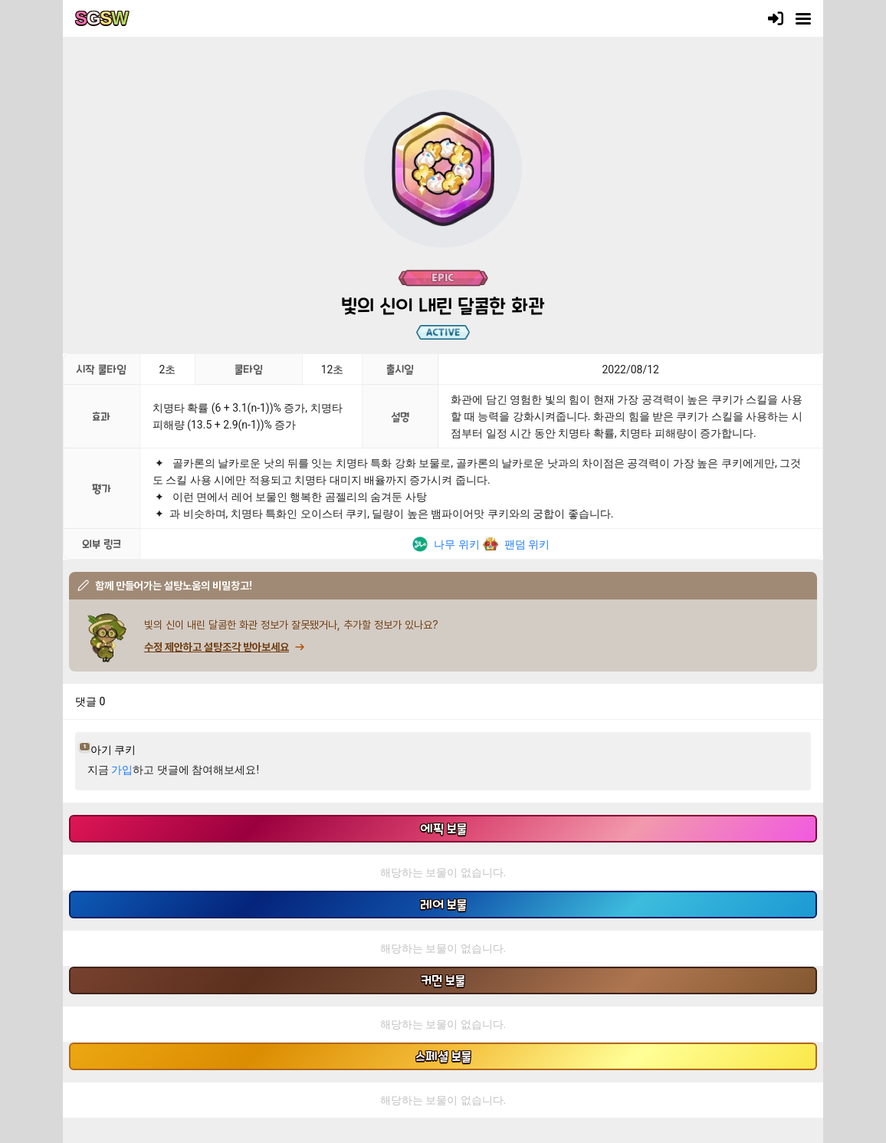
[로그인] (775, 18)
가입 (122, 770)
